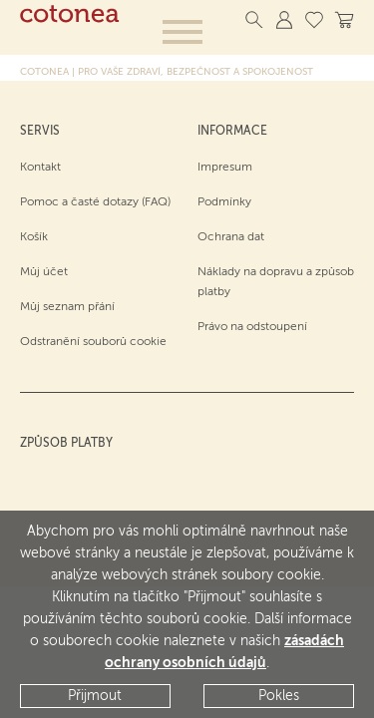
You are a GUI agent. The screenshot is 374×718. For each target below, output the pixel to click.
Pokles (278, 696)
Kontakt (40, 168)
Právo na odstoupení (252, 327)
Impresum (224, 168)
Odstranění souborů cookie (93, 342)
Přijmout (95, 696)
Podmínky (224, 202)
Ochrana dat (230, 237)
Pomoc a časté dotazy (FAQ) (95, 202)
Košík (34, 237)
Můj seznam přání (67, 307)
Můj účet (44, 272)
